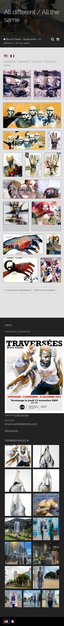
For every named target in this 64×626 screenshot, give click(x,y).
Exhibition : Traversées (17, 331)
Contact (9, 419)
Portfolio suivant (45, 290)
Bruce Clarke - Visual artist (19, 39)
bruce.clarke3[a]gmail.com (21, 423)
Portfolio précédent (18, 290)
